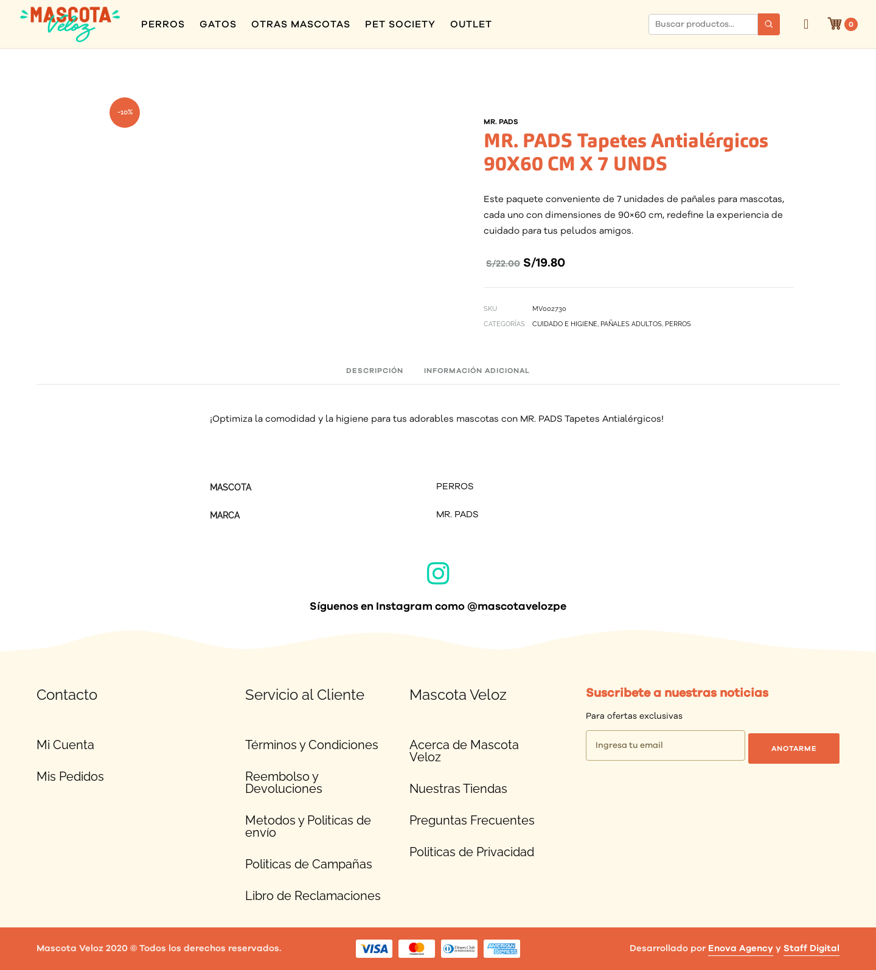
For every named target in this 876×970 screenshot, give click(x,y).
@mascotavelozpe (516, 606)
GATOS (218, 24)
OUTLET (471, 24)
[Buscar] (769, 24)
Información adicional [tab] (477, 370)
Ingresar (806, 24)
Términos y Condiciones (311, 745)
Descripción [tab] (374, 370)
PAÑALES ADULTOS (631, 324)
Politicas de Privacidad (471, 852)
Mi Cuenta (65, 745)
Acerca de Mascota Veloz (464, 751)
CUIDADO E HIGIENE (564, 324)
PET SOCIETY (400, 24)
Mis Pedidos (70, 776)
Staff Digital (811, 948)
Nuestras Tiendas (458, 789)
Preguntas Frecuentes (472, 820)
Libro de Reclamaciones (313, 896)
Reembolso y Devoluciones (283, 782)
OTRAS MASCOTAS (300, 24)
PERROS (163, 24)
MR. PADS (457, 515)
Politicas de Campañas (308, 864)
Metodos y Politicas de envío (308, 826)
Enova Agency (740, 948)
